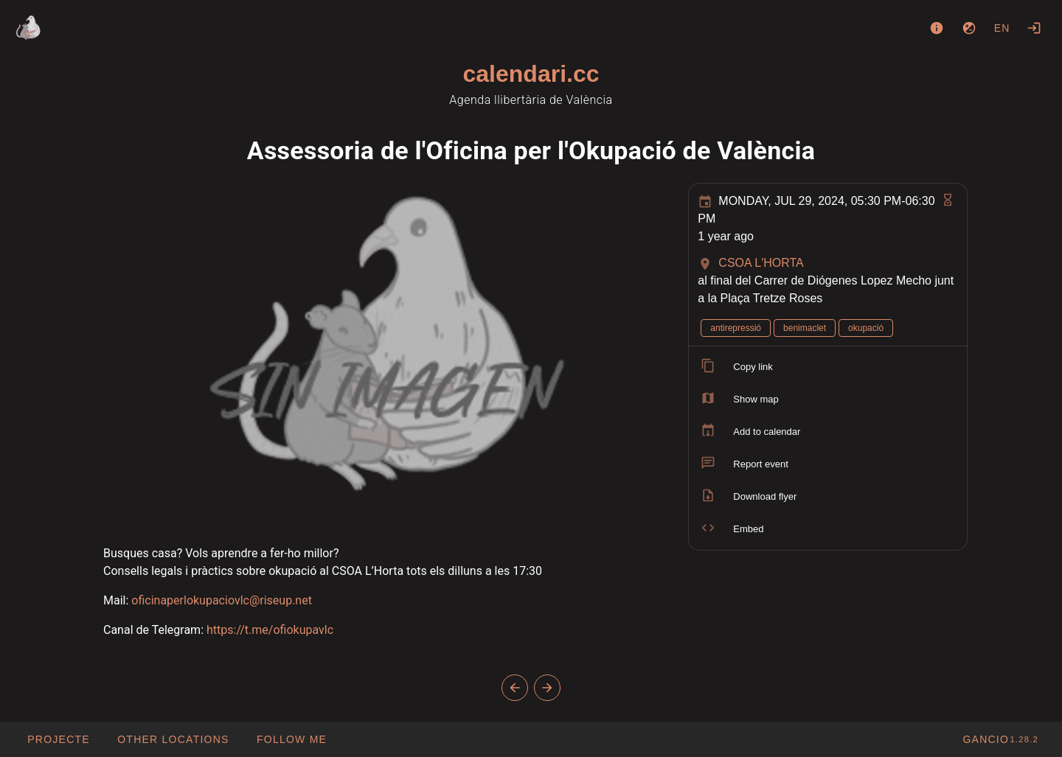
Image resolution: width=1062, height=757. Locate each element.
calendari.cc (531, 73)
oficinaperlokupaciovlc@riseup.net (221, 600)
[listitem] (828, 367)
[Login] (1034, 28)
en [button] (1002, 28)
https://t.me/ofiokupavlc (269, 630)
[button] (173, 739)
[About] (936, 28)
